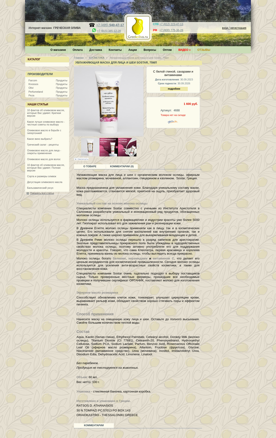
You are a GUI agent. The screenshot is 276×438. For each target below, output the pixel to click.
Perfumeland (36, 91)
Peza (31, 95)
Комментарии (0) (122, 166)
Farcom (33, 80)
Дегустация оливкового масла (44, 182)
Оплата (77, 50)
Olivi (31, 87)
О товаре (90, 166)
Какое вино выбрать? (39, 138)
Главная (79, 57)
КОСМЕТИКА (96, 57)
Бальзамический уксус (40, 187)
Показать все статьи (42, 193)
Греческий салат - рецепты (43, 144)
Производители (40, 74)
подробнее (174, 89)
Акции (132, 50)
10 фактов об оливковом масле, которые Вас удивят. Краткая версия (46, 113)
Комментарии (94, 425)
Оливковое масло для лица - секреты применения (44, 152)
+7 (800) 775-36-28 (171, 30)
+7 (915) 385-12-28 (109, 31)
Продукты (62, 80)
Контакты (115, 50)
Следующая (138, 146)
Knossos (33, 84)
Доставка (95, 50)
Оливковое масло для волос (44, 159)
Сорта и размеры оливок (41, 176)
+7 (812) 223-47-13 (171, 24)
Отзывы (203, 50)
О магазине (58, 50)
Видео (184, 50)
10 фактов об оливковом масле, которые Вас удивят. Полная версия (46, 168)
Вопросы (150, 50)
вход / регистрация (234, 28)
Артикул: (166, 110)
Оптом (167, 50)
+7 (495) (110, 25)
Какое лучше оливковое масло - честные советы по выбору (46, 123)
